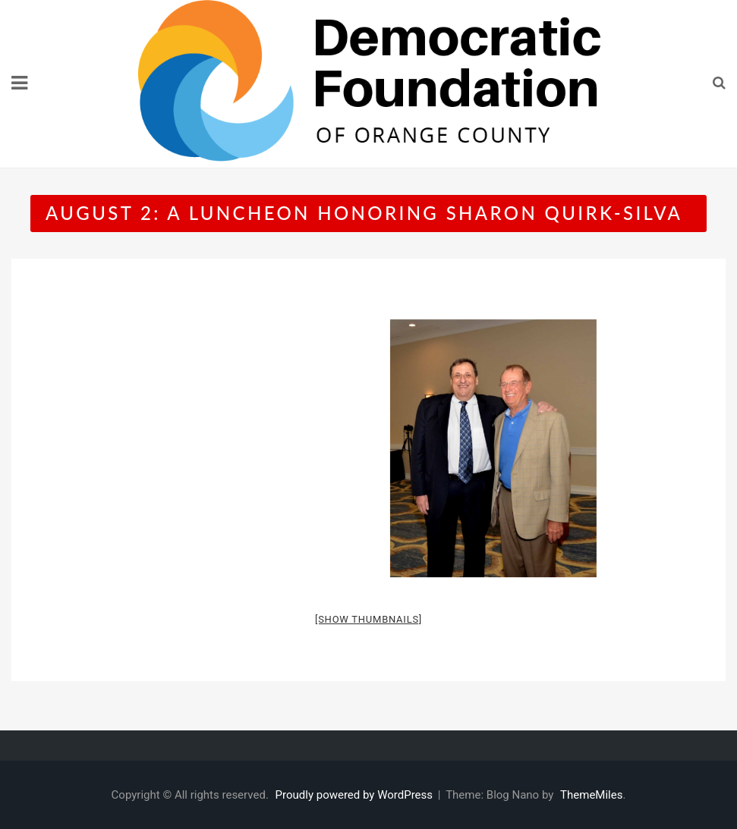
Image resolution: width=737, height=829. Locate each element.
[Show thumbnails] (368, 619)
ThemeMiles (591, 795)
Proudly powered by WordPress (356, 795)
